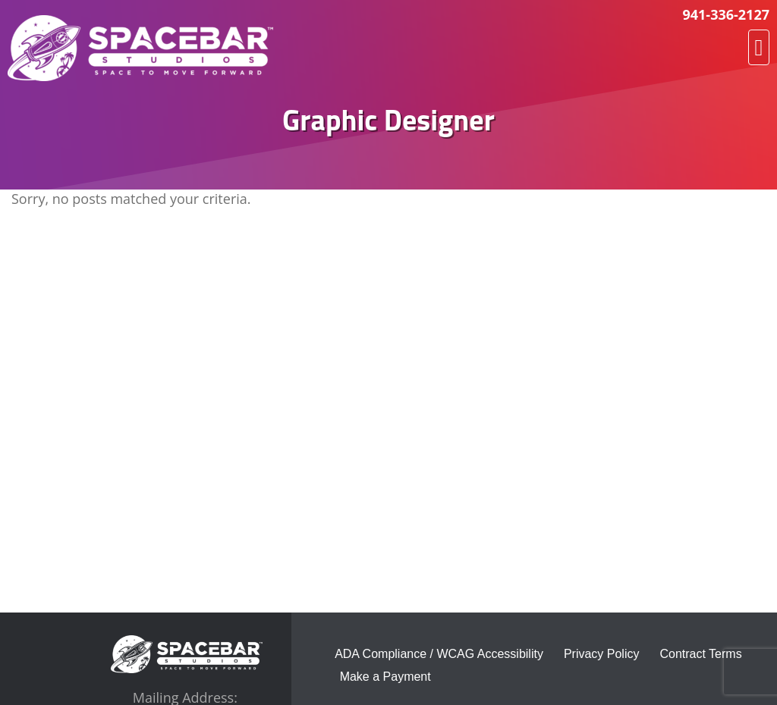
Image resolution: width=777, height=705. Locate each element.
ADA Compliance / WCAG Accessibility (439, 653)
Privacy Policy (602, 653)
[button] (758, 47)
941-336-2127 (725, 14)
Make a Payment (385, 676)
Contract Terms (700, 653)
